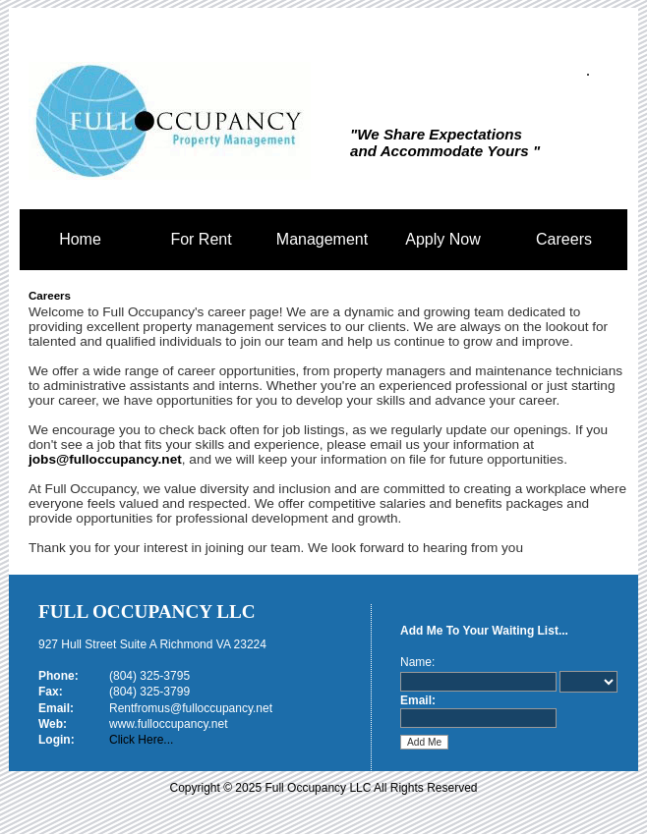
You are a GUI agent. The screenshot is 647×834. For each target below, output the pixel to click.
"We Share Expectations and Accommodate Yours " (445, 142)
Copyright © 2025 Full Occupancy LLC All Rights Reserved (324, 788)
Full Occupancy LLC (147, 611)
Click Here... (141, 740)
